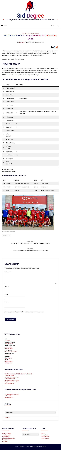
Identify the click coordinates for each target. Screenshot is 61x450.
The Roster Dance (9, 375)
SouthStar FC (8, 358)
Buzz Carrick (22, 42)
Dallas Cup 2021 (6, 235)
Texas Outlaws (8, 363)
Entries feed (44, 435)
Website (7, 302)
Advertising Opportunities (8, 438)
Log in (42, 433)
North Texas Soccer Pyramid (12, 380)
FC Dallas (7, 340)
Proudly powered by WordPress (22, 446)
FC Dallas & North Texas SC (12, 394)
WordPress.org (45, 438)
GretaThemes (43, 446)
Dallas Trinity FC (9, 343)
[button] (52, 47)
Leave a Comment (40, 42)
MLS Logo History (9, 383)
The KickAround (6, 435)
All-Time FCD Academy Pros (12, 377)
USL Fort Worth (8, 348)
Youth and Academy (33, 33)
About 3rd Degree (6, 433)
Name (7, 286)
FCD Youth (25, 33)
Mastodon (7, 417)
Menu (5, 25)
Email (6, 294)
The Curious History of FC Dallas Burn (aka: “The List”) (18, 374)
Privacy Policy (5, 436)
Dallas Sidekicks (9, 361)
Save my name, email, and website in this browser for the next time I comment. (24, 312)
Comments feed (45, 436)
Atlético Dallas (8, 347)
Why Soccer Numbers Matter (12, 382)
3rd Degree (30, 15)
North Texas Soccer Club (11, 351)
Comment (7, 272)
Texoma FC (8, 355)
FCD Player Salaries (10, 378)
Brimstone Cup (6, 439)
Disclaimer (5, 441)
